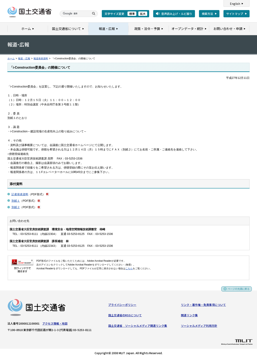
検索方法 (207, 14)
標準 (132, 14)
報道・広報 (24, 58)
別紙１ (15, 200)
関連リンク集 (189, 316)
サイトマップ (234, 14)
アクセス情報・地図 (54, 324)
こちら (129, 268)
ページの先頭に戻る (237, 291)
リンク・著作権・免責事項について (203, 305)
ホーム (11, 58)
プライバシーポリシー (122, 305)
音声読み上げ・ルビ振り (176, 14)
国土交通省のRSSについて (125, 316)
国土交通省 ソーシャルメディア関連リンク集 (137, 326)
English (235, 4)
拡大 (143, 14)
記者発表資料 (19, 194)
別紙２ (15, 207)
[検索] (74, 14)
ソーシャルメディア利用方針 (199, 326)
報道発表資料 (41, 58)
